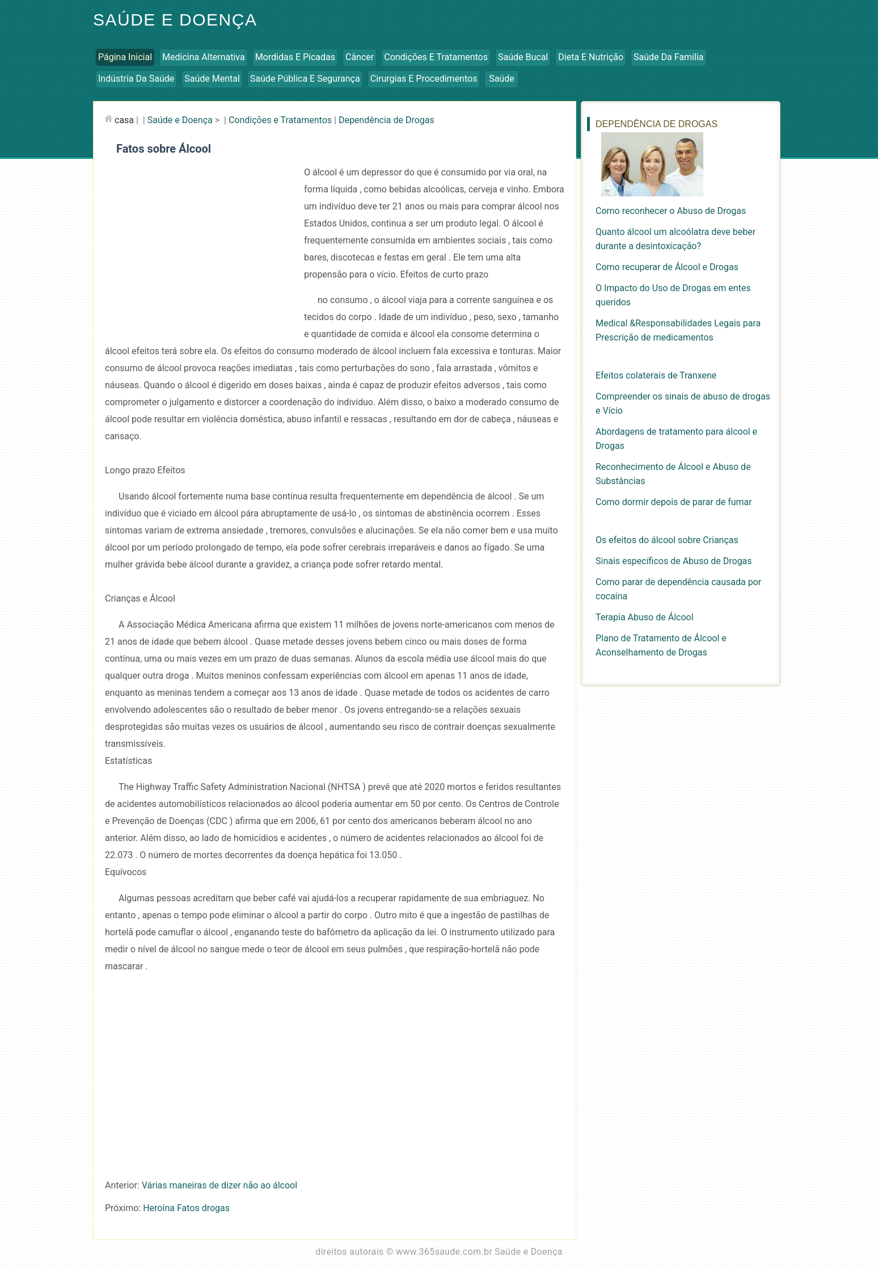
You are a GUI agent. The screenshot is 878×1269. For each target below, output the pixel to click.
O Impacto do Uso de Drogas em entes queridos (673, 295)
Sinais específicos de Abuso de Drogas (674, 561)
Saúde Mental (212, 78)
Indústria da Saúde (136, 78)
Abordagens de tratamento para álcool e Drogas (676, 438)
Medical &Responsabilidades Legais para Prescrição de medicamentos (678, 330)
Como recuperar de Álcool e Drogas (667, 267)
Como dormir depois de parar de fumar (674, 502)
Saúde (501, 78)
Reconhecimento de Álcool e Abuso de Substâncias (673, 473)
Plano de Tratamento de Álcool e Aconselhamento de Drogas (661, 645)
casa (124, 120)
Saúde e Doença (175, 19)
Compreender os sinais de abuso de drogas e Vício (683, 403)
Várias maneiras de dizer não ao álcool (219, 1185)
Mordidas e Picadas (295, 57)
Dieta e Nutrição (590, 57)
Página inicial (125, 57)
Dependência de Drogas (386, 120)
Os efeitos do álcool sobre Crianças (667, 540)
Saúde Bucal (523, 57)
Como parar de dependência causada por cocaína (678, 589)
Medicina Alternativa (203, 57)
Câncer (359, 57)
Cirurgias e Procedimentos (424, 78)
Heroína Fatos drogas (186, 1208)
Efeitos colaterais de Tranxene (656, 375)
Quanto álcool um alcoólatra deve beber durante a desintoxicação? (675, 238)
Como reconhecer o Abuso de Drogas (671, 210)
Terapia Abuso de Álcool (645, 617)
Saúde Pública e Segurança (305, 78)
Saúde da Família (668, 57)
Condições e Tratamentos (436, 57)
